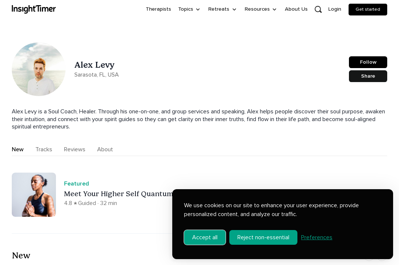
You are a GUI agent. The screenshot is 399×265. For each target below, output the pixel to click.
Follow (368, 62)
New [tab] (18, 149)
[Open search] (318, 9)
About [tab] (105, 149)
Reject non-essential (263, 233)
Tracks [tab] (43, 149)
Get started (368, 9)
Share (368, 76)
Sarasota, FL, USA (96, 74)
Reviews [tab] (74, 149)
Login (334, 9)
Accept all (205, 233)
